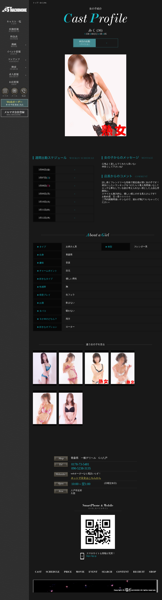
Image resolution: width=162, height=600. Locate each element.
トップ (35, 3)
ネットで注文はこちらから (86, 478)
